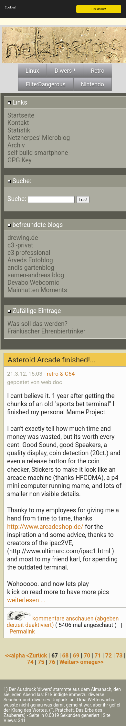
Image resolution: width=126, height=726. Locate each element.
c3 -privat (20, 245)
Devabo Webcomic (33, 282)
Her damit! (98, 8)
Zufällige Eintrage (34, 310)
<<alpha (15, 655)
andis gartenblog (30, 267)
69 (76, 655)
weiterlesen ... (26, 600)
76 (51, 661)
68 (65, 655)
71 (97, 655)
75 (41, 661)
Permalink (22, 631)
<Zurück (37, 655)
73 (119, 655)
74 (30, 661)
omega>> (91, 661)
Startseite (20, 115)
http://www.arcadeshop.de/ (45, 526)
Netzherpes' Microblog (38, 137)
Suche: (19, 180)
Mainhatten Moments (37, 290)
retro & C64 (61, 373)
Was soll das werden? (37, 323)
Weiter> (69, 661)
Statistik (18, 130)
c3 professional (28, 252)
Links (17, 102)
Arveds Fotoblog (30, 260)
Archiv (16, 145)
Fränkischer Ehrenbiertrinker (46, 331)
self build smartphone (37, 152)
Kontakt (18, 122)
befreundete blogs (35, 225)
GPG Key (19, 160)
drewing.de (22, 237)
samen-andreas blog (35, 275)
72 (108, 655)
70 (87, 655)
